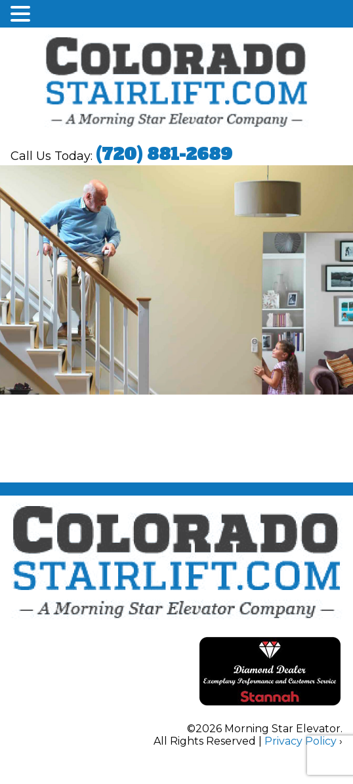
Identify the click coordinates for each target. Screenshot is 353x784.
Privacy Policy (300, 741)
